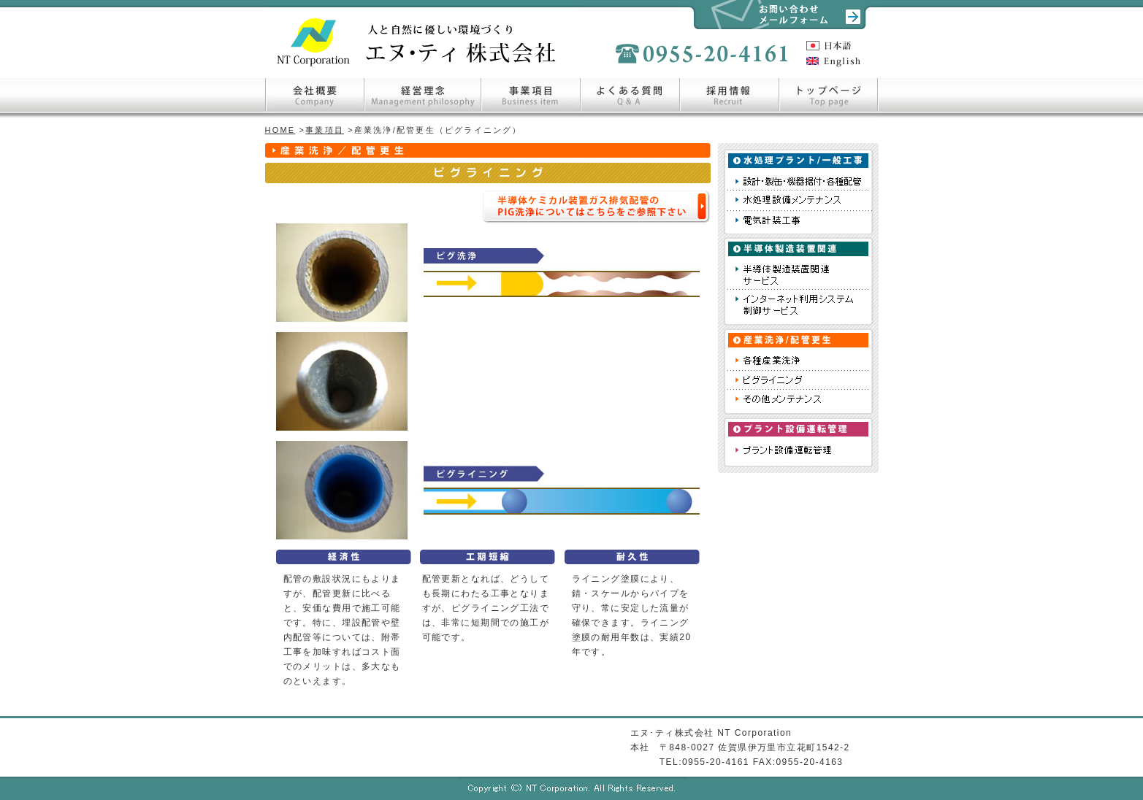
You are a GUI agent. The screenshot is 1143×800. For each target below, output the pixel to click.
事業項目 (324, 130)
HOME (280, 130)
